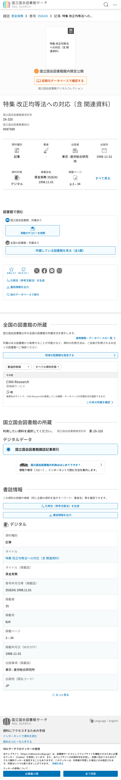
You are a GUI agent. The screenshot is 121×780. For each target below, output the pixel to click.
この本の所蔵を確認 (100, 402)
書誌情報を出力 (17, 287)
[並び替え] (18, 367)
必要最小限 (31, 773)
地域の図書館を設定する (81, 355)
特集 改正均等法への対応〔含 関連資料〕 (33, 558)
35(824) (43, 16)
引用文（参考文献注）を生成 (25, 280)
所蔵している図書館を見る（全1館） (60, 250)
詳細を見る (58, 763)
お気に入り (11, 270)
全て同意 (90, 773)
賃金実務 (17, 16)
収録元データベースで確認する (60, 80)
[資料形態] (47, 367)
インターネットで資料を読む (20, 736)
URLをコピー (23, 270)
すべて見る (102, 178)
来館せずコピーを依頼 (32, 230)
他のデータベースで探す (22, 295)
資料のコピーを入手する (17, 741)
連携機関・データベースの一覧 (96, 338)
